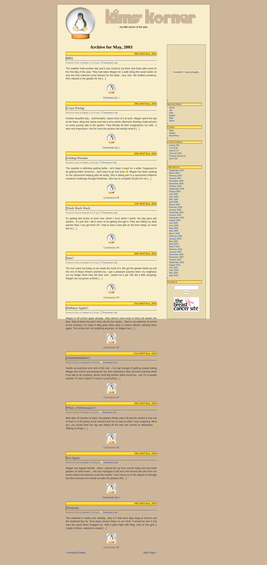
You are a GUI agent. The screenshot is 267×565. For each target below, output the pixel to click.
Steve (171, 121)
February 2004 (175, 249)
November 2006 (176, 183)
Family (85, 62)
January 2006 (175, 210)
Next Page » (150, 552)
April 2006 (173, 202)
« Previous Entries (75, 552)
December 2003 (176, 254)
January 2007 (175, 178)
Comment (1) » (111, 97)
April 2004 (173, 244)
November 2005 (176, 212)
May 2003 (173, 273)
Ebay (171, 130)
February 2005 (175, 236)
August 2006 (174, 191)
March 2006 (174, 204)
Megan (172, 115)
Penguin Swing (176, 156)
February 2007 (175, 176)
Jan (170, 110)
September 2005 (176, 218)
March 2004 (174, 247)
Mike (171, 118)
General (85, 212)
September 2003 (176, 262)
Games (172, 151)
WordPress (174, 136)
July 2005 (173, 223)
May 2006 (173, 199)
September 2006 (176, 189)
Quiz (171, 158)
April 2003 (173, 275)
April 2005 (173, 231)
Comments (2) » (111, 147)
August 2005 (174, 220)
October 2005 (175, 215)
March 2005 (174, 233)
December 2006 (176, 181)
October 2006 (175, 186)
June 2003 (174, 270)
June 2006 (174, 197)
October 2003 (175, 260)
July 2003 (173, 268)
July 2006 (173, 194)
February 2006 (175, 207)
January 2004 (175, 252)
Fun (171, 148)
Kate (171, 113)
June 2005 (174, 226)
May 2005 (173, 228)
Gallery (172, 133)
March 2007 (174, 173)
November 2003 (176, 257)
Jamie (172, 107)
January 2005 (175, 239)
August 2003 (174, 265)
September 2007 (176, 170)
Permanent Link (110, 62)
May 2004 (173, 241)
